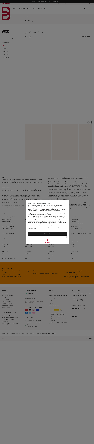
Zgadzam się (47, 233)
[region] (47, 222)
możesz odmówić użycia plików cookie (47, 223)
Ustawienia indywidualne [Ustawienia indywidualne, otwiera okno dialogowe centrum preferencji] (47, 236)
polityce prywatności (35, 225)
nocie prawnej (42, 225)
